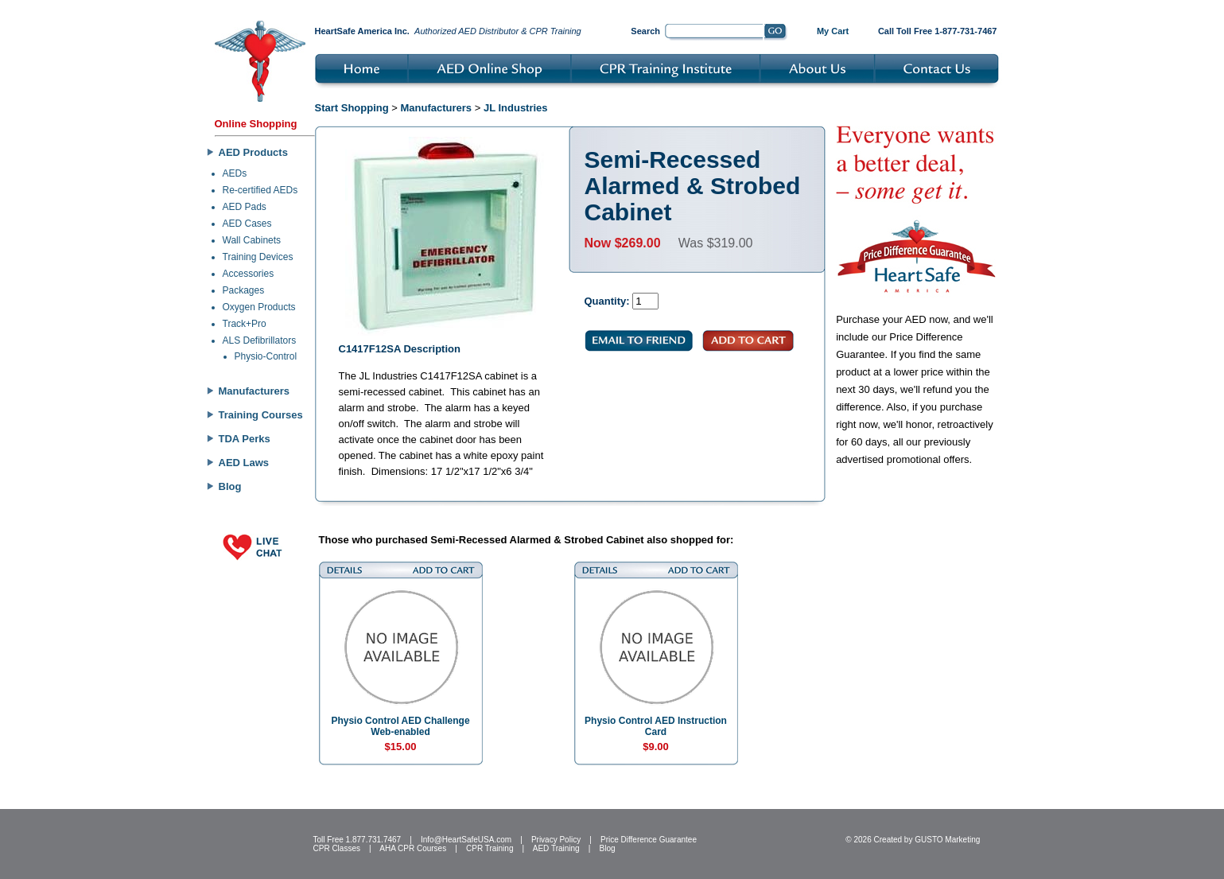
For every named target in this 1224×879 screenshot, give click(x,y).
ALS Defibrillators (260, 340)
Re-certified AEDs (260, 190)
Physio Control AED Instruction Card (656, 726)
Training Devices (258, 257)
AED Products (253, 152)
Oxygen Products (259, 307)
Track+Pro (244, 323)
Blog (230, 486)
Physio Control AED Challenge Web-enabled (400, 726)
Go (775, 32)
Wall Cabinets (252, 240)
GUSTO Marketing (947, 839)
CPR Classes (336, 848)
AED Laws (244, 463)
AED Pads (244, 206)
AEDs (235, 173)
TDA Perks (244, 439)
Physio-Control (266, 356)
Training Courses (261, 415)
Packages (244, 290)
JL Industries (516, 108)
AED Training (556, 848)
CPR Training (489, 848)
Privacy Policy (556, 839)
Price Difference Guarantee (648, 839)
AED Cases (247, 223)
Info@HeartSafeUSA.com (466, 839)
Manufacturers (254, 391)
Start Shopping (352, 108)
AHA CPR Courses (412, 848)
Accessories (248, 273)
